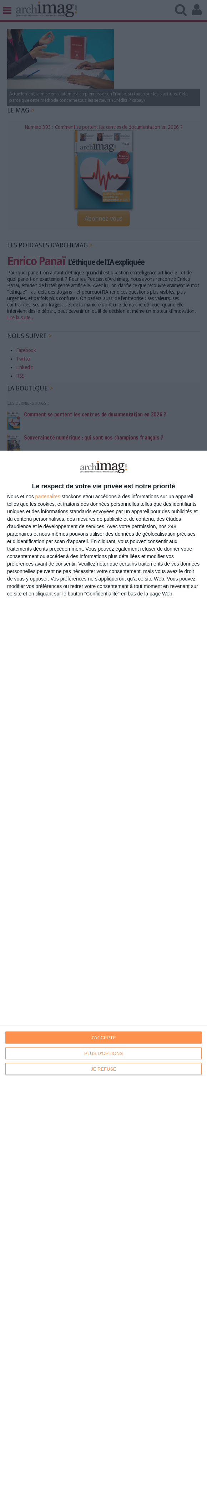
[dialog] (103, 976)
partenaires (47, 496)
